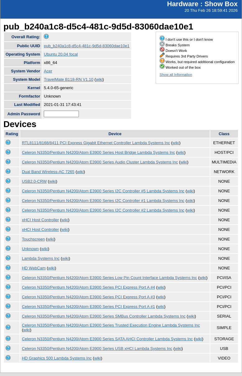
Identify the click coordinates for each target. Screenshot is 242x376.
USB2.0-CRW (34, 181)
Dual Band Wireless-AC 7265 (48, 171)
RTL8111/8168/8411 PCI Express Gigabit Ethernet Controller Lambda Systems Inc (96, 142)
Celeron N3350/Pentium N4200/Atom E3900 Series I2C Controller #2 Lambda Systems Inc (103, 210)
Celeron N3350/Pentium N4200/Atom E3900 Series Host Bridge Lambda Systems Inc (98, 152)
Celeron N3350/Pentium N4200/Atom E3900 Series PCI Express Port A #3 (88, 297)
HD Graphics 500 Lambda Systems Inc (57, 358)
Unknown (30, 248)
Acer (48, 71)
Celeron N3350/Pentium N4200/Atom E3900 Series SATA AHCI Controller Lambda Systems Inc (107, 339)
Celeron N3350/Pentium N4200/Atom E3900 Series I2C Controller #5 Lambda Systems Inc (103, 191)
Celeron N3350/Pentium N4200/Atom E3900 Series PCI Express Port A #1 (88, 306)
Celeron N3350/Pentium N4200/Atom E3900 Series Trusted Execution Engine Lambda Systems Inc (111, 325)
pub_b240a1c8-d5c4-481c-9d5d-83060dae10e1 (86, 46)
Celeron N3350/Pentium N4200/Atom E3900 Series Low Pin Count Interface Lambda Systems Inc (109, 277)
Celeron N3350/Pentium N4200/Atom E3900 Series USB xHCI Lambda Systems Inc (97, 348)
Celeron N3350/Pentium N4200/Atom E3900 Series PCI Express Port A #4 (88, 287)
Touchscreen (33, 239)
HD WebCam (33, 268)
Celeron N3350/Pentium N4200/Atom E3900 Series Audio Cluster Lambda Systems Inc (100, 162)
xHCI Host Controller (40, 220)
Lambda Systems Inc (40, 258)
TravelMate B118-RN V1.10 (68, 79)
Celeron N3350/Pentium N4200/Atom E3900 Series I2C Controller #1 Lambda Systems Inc (103, 200)
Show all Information (176, 74)
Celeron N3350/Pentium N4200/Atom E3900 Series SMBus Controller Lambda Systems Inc (103, 316)
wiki (99, 79)
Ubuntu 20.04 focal (61, 54)
